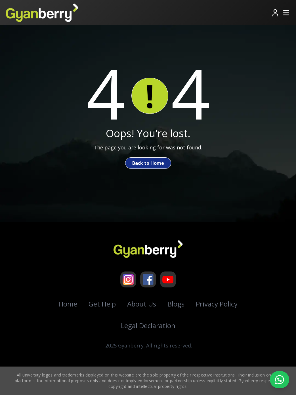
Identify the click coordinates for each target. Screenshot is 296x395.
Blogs (175, 303)
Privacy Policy (217, 303)
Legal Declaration (148, 325)
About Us (141, 303)
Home (67, 303)
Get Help (102, 303)
